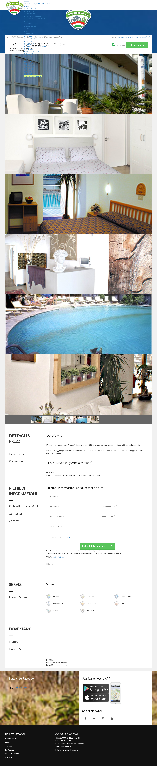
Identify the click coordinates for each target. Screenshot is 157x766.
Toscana (29, 44)
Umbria (28, 49)
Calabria (29, 11)
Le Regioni (9, 750)
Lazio (27, 21)
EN (25, 79)
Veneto (28, 54)
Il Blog (27, 71)
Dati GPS (15, 649)
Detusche (74, 750)
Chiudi (26, 1)
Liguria (28, 24)
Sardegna (29, 39)
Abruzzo (29, 6)
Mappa (13, 641)
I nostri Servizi (18, 597)
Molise (28, 31)
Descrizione (17, 454)
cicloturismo (21, 687)
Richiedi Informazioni (23, 506)
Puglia (28, 36)
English (66, 750)
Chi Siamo (29, 64)
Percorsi (28, 61)
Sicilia (28, 41)
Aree (26, 59)
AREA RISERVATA (12, 754)
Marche (28, 29)
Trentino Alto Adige (35, 46)
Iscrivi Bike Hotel (33, 76)
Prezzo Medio (18, 461)
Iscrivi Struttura (11, 739)
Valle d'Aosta (31, 51)
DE (25, 81)
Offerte (28, 56)
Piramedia (80, 744)
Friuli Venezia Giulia (34, 19)
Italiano (58, 750)
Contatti (29, 69)
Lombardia (30, 26)
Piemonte (29, 34)
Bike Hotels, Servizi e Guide (37, 4)
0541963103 (59, 557)
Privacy (72, 538)
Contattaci (16, 513)
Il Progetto (30, 74)
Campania (29, 14)
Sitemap (8, 746)
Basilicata (30, 9)
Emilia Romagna (32, 16)
